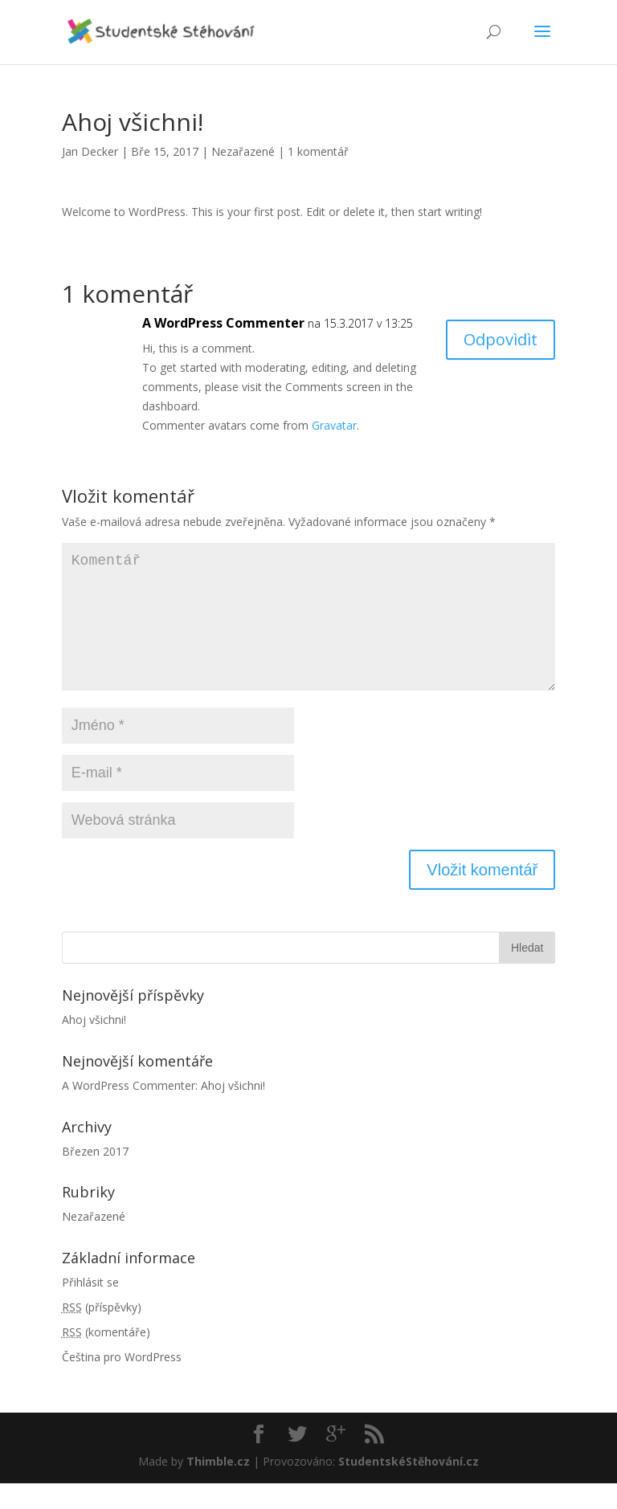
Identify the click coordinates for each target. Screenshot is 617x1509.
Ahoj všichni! (94, 1045)
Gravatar (334, 425)
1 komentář (318, 151)
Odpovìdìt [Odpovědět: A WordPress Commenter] (500, 339)
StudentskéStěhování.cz (408, 1487)
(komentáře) (106, 1357)
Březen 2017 (95, 1177)
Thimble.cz (218, 1487)
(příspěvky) (101, 1332)
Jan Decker (90, 151)
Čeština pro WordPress (122, 1382)
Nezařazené (243, 151)
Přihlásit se (90, 1307)
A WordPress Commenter (223, 323)
